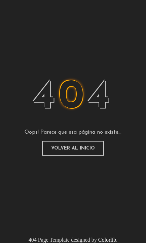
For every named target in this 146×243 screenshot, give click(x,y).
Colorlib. (107, 240)
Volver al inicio (73, 148)
